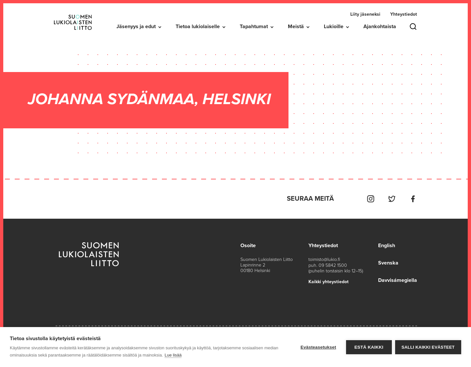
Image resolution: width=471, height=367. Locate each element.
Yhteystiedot (403, 14)
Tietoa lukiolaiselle (198, 26)
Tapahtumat (254, 26)
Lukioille (333, 26)
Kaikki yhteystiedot (328, 281)
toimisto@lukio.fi (324, 259)
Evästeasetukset (318, 347)
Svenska (388, 262)
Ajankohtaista (379, 26)
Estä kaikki (368, 347)
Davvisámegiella (397, 279)
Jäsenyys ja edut (136, 26)
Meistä (296, 26)
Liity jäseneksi (365, 14)
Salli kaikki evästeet (428, 347)
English (386, 245)
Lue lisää (173, 355)
